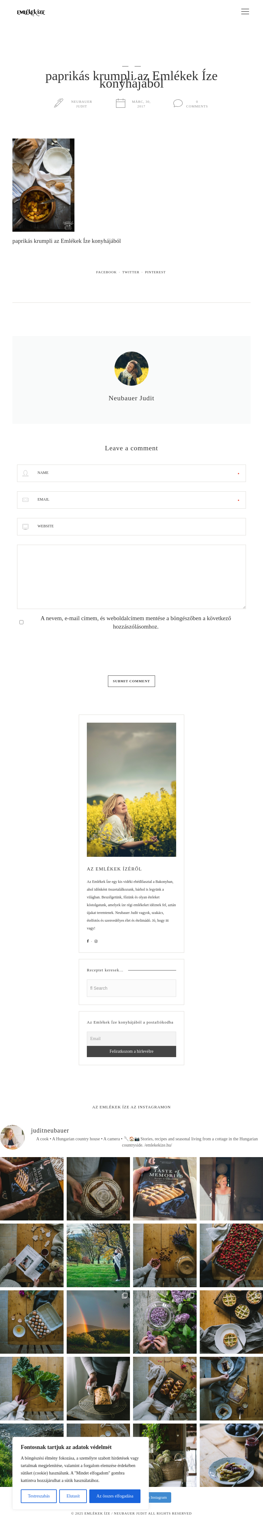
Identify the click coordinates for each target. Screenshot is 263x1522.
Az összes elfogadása (114, 1496)
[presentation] (64, 651)
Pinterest (155, 272)
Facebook (106, 272)
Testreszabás (39, 1496)
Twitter (130, 272)
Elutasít (73, 1496)
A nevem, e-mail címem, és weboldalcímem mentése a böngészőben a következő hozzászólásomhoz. (136, 622)
